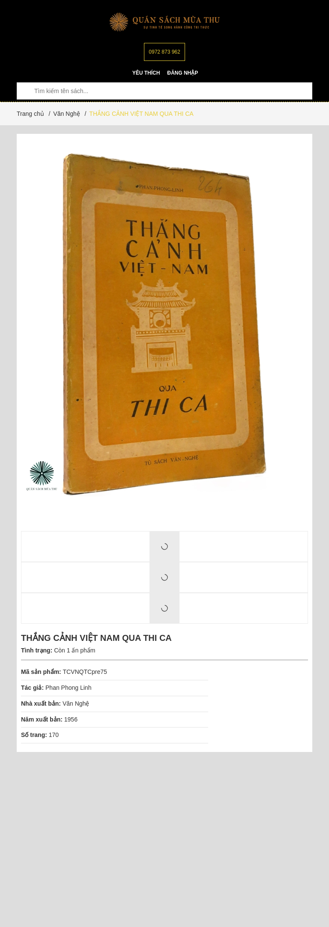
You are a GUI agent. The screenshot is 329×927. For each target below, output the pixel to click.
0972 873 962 (164, 52)
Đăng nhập (182, 73)
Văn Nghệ (76, 703)
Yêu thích (146, 73)
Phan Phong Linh (68, 687)
